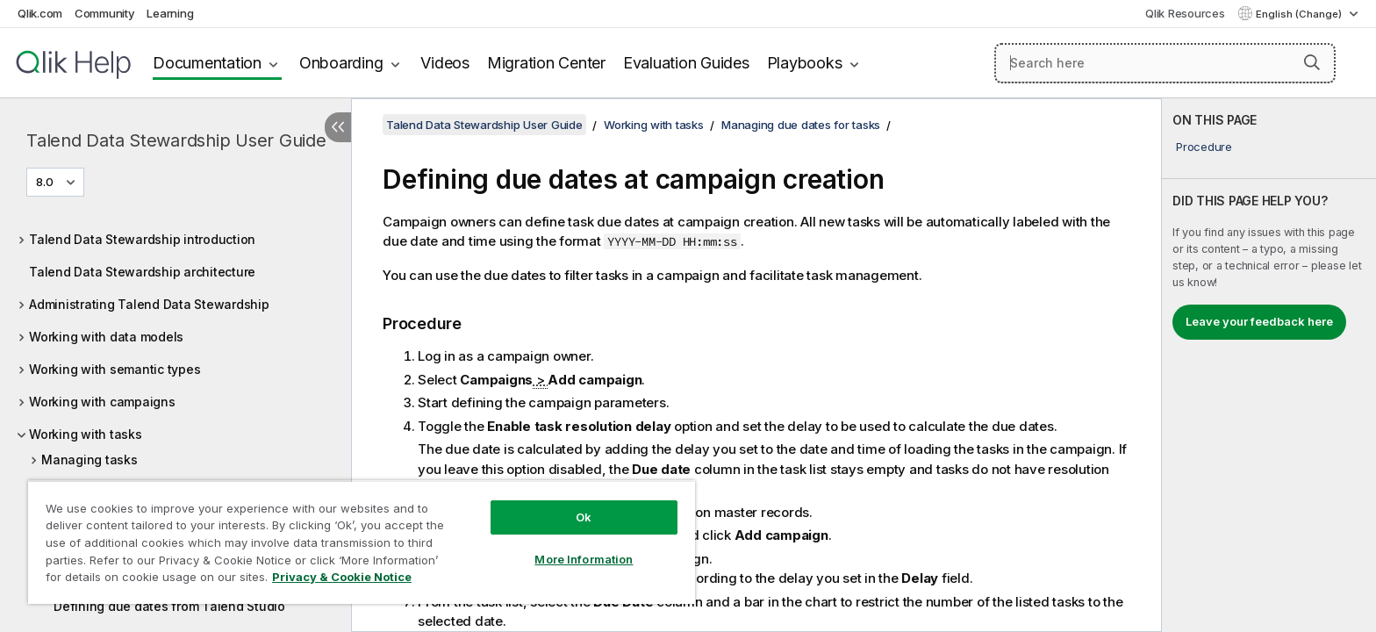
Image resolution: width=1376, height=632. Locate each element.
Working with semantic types (114, 369)
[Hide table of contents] (338, 127)
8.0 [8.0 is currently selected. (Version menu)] (46, 182)
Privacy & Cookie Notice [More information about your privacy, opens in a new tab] (342, 577)
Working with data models (106, 336)
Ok (583, 517)
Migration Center (546, 63)
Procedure (1204, 147)
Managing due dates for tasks (800, 125)
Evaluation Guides (686, 63)
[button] (1312, 62)
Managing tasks (89, 459)
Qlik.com (40, 13)
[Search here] (1165, 63)
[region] (361, 542)
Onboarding (341, 63)
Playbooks (804, 63)
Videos (444, 63)
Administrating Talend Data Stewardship (149, 304)
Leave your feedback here (1259, 321)
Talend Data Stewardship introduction (142, 239)
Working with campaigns (102, 401)
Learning (170, 13)
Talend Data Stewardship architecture (142, 271)
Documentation (207, 63)
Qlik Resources (1185, 13)
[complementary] (1269, 365)
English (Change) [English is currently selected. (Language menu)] (1300, 14)
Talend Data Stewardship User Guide (176, 140)
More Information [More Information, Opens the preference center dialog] (583, 559)
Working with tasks (85, 434)
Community (105, 13)
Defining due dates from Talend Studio (169, 606)
